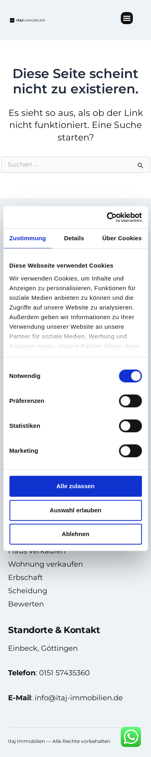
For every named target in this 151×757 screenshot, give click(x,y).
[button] (127, 18)
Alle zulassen (75, 486)
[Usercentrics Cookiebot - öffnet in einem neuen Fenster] (107, 217)
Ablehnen (75, 533)
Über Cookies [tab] (122, 238)
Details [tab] (74, 238)
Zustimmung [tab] (27, 238)
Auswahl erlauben (75, 510)
